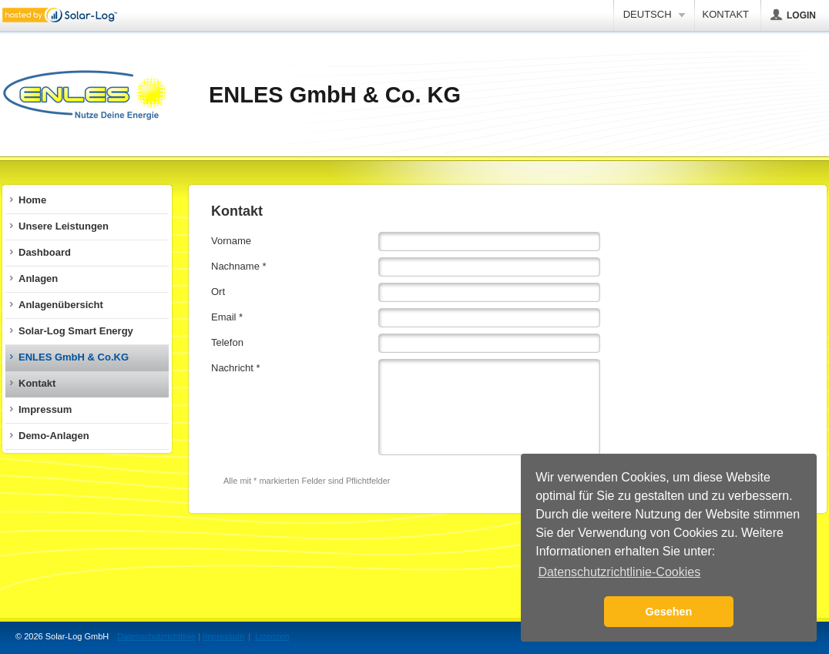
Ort (218, 291)
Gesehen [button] (669, 611)
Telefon (227, 342)
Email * (227, 317)
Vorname (231, 241)
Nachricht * (235, 368)
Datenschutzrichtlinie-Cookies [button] (619, 572)
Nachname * (239, 266)
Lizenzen (272, 636)
